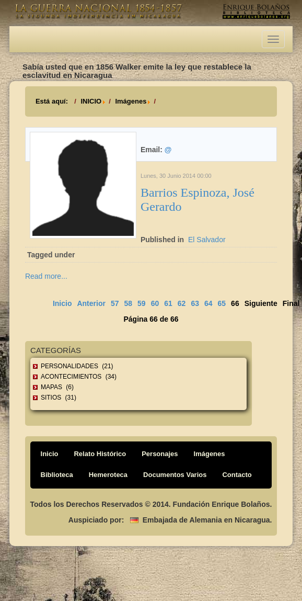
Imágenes (130, 101)
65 (222, 303)
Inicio (62, 303)
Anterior (91, 303)
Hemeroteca (108, 475)
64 (208, 303)
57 (115, 303)
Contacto (236, 475)
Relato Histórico (100, 454)
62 (182, 303)
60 (155, 303)
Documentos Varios (174, 475)
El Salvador (207, 239)
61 (168, 303)
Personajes (160, 454)
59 (141, 303)
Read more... (46, 276)
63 (195, 303)
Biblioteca (57, 475)
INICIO (90, 101)
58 (128, 303)
